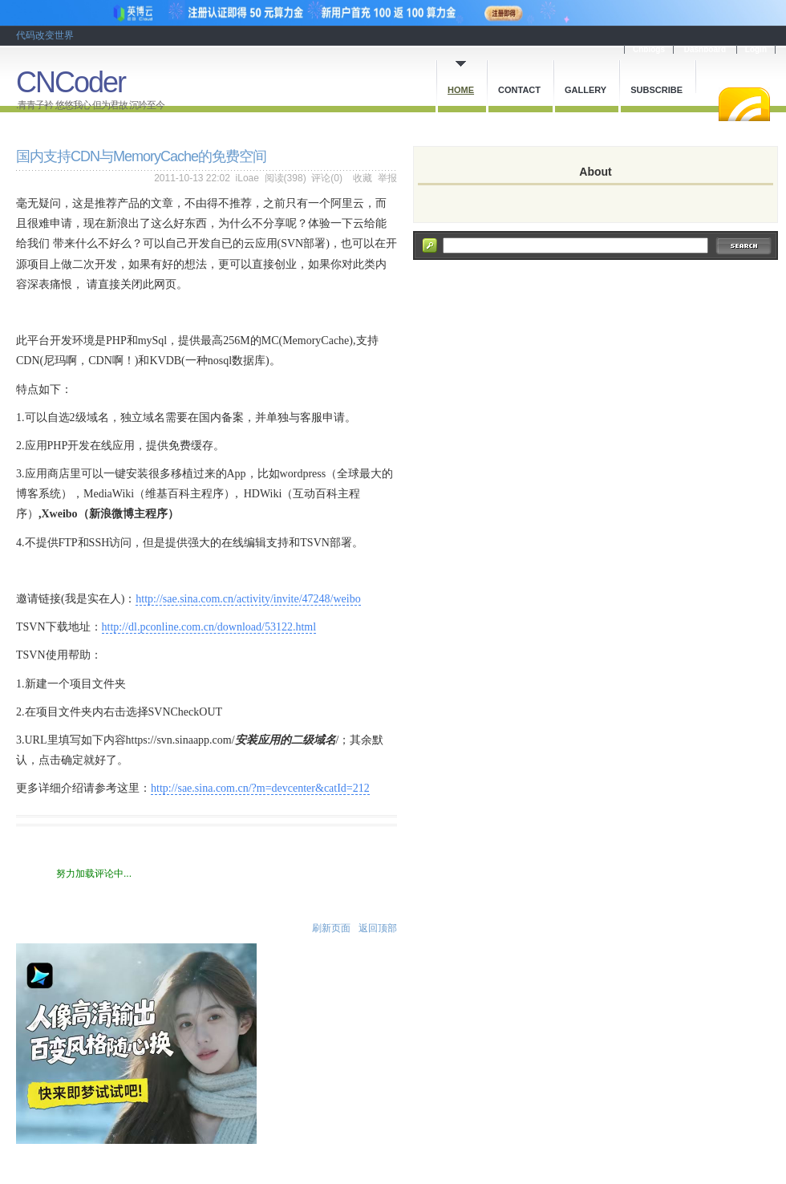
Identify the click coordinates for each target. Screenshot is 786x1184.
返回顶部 (378, 928)
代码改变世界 (45, 35)
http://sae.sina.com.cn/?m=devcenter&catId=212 (260, 788)
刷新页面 (331, 928)
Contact (519, 90)
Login (756, 49)
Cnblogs (649, 49)
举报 (387, 178)
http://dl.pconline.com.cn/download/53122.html (209, 627)
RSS (744, 104)
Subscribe (656, 90)
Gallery (585, 90)
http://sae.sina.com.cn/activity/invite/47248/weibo (248, 599)
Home (461, 90)
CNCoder (70, 82)
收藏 (362, 178)
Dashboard (705, 49)
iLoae (247, 178)
